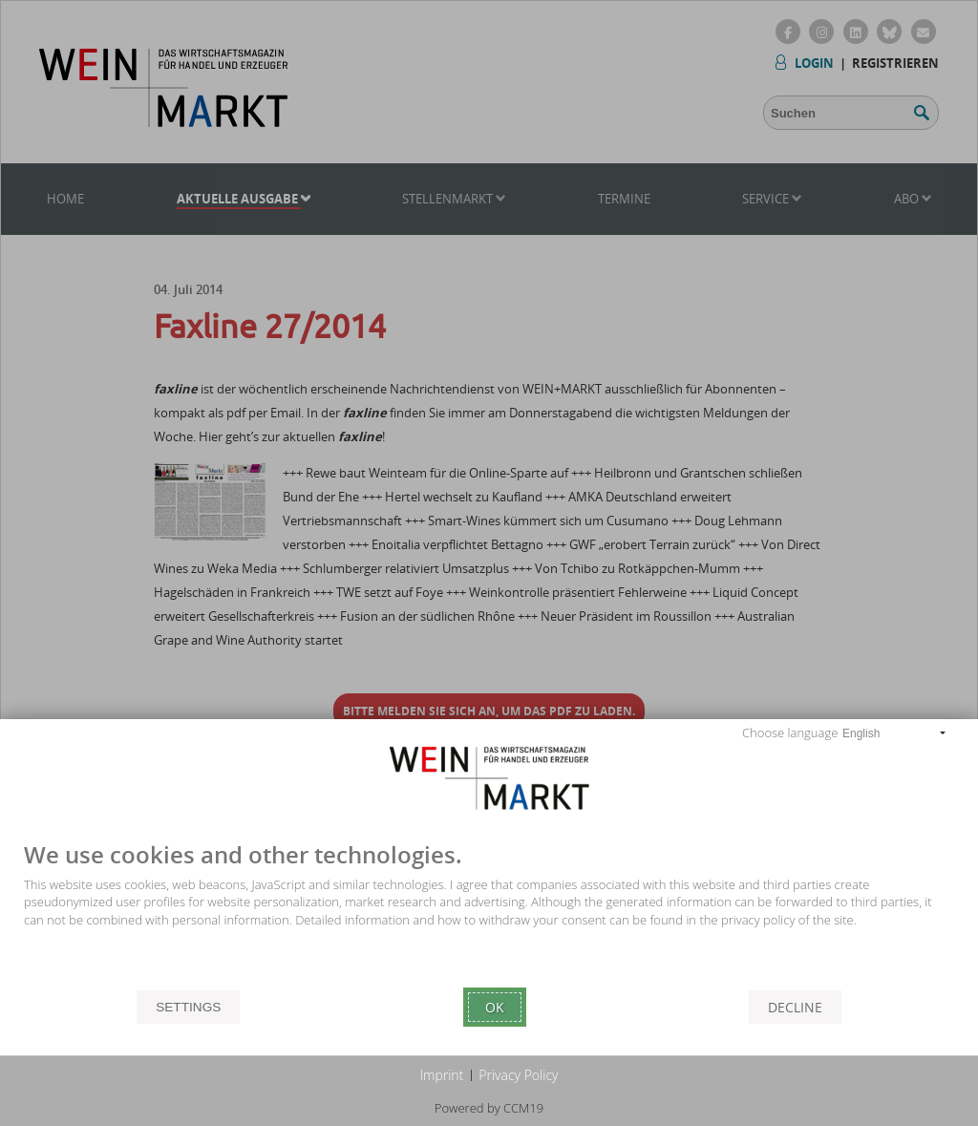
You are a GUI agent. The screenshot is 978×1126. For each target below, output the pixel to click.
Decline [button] (795, 1007)
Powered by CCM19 (489, 1107)
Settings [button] (188, 1007)
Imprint (442, 1075)
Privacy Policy (518, 1075)
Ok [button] (494, 1007)
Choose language (790, 732)
